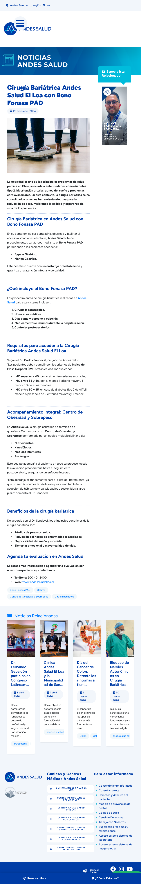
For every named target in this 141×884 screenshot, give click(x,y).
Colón (83, 736)
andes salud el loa (123, 736)
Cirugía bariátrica (64, 596)
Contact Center (94, 871)
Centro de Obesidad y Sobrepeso (29, 596)
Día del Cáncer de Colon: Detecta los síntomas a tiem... (86, 673)
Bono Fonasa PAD (20, 590)
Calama (41, 590)
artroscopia (20, 743)
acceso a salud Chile (58, 732)
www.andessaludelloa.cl (38, 582)
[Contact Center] (85, 872)
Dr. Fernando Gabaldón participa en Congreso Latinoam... (20, 673)
